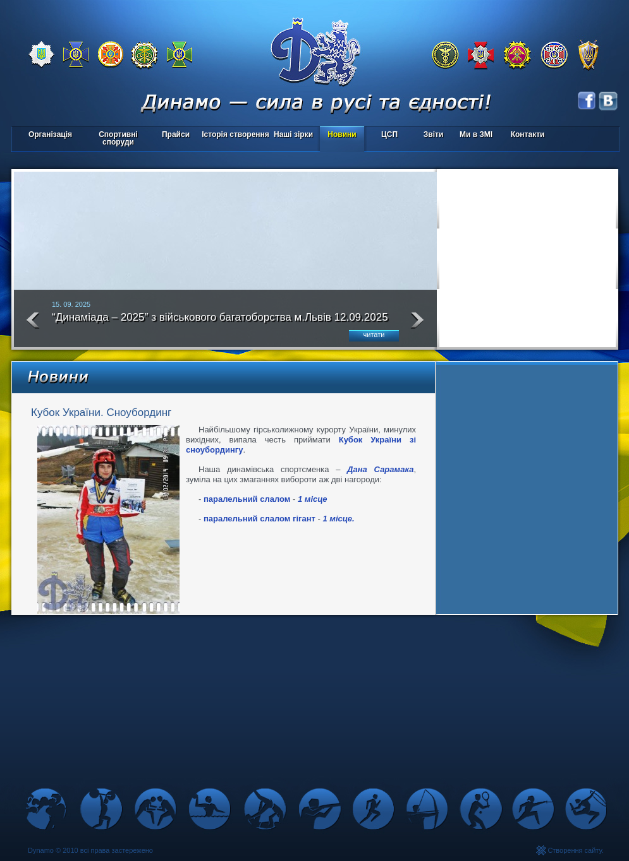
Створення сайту (574, 850)
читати (374, 334)
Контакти (528, 134)
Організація (50, 134)
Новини (341, 134)
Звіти (433, 134)
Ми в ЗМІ (476, 134)
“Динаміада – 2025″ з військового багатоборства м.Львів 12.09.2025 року (220, 322)
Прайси (176, 134)
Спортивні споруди (118, 138)
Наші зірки (291, 135)
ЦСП (386, 135)
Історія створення (235, 134)
